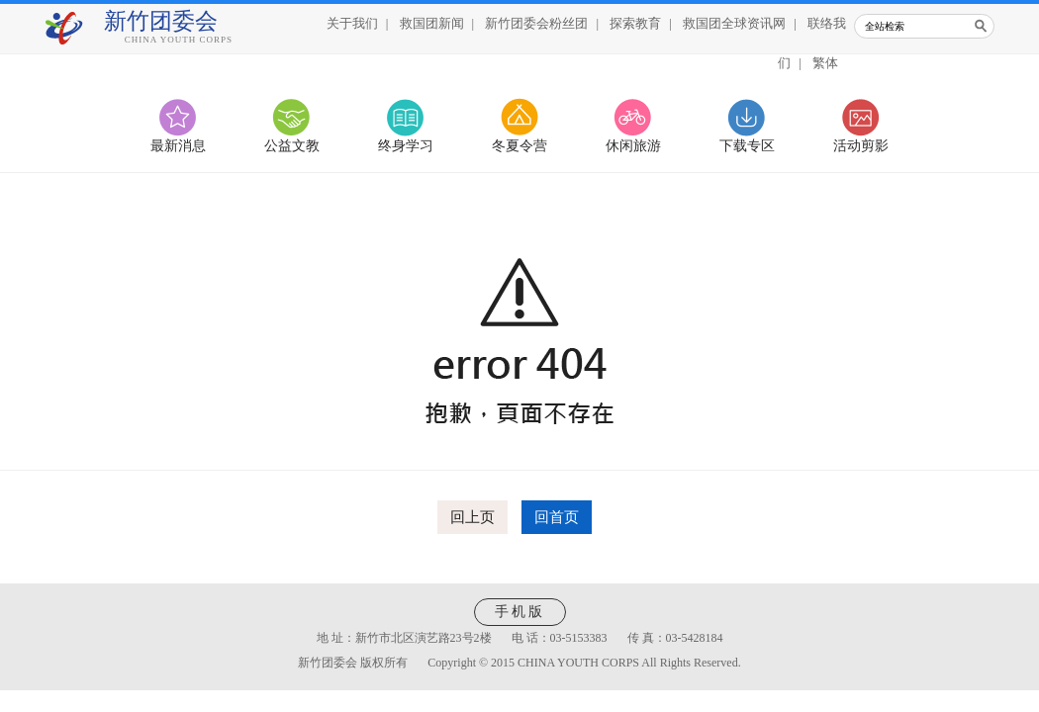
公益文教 (292, 145)
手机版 (520, 611)
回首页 (556, 517)
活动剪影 (861, 145)
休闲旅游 (633, 145)
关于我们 (352, 23)
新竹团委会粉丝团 (536, 23)
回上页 (472, 517)
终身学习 (405, 145)
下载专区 (747, 145)
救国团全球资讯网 (734, 23)
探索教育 (635, 23)
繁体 (825, 62)
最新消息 (178, 145)
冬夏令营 (519, 145)
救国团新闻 (432, 23)
